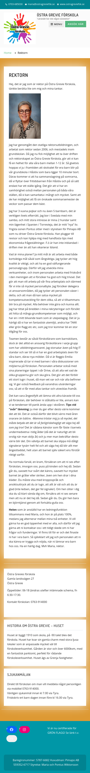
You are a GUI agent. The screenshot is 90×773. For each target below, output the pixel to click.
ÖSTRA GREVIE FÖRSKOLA (58, 15)
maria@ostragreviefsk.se (41, 4)
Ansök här (76, 24)
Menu (56, 24)
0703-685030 (15, 4)
